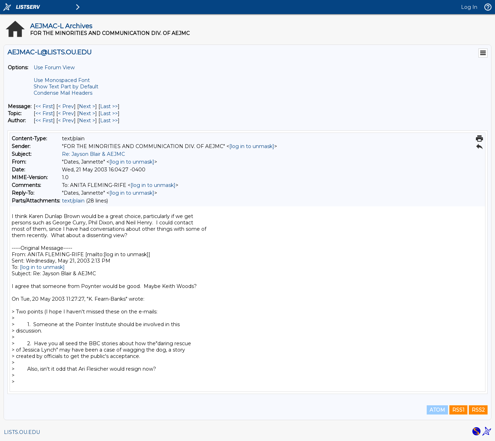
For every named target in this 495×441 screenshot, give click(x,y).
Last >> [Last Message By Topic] (109, 113)
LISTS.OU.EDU (22, 432)
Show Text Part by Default (66, 86)
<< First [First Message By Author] (44, 120)
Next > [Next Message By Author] (87, 120)
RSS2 (478, 410)
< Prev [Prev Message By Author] (66, 120)
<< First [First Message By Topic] (44, 113)
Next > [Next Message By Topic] (87, 113)
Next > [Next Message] (87, 106)
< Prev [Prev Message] (66, 106)
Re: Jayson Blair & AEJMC (93, 154)
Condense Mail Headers (63, 93)
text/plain (73, 201)
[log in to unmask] (251, 146)
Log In (469, 7)
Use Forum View (54, 67)
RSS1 (458, 410)
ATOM (437, 410)
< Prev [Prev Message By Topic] (66, 113)
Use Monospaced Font (62, 80)
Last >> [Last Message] (109, 106)
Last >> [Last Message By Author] (109, 120)
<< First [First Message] (44, 106)
